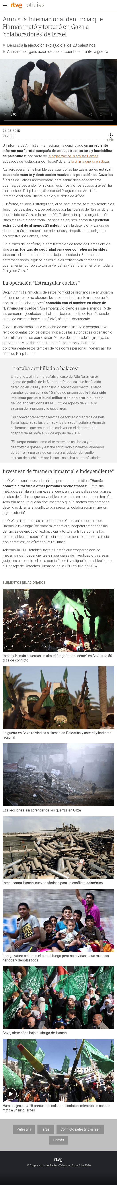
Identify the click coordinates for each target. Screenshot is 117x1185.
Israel (45, 1129)
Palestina (24, 1129)
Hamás (58, 1140)
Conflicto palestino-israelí (80, 1129)
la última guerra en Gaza (90, 161)
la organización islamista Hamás (73, 156)
